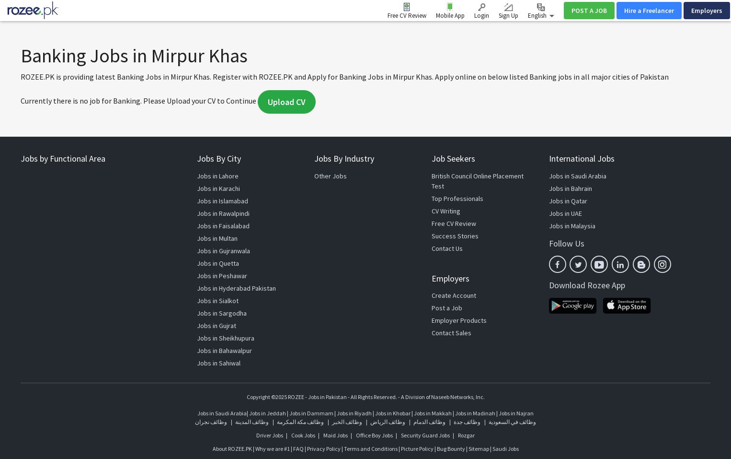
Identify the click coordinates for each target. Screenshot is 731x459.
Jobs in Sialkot (218, 300)
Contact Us (447, 248)
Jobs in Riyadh (354, 413)
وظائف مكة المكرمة (300, 421)
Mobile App (450, 16)
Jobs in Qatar (568, 201)
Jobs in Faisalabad (223, 226)
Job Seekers (453, 158)
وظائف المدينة (252, 421)
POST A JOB (589, 10)
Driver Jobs (269, 435)
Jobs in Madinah (475, 413)
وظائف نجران (211, 421)
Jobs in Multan (217, 238)
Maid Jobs (335, 435)
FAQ (298, 448)
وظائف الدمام (429, 421)
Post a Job (447, 308)
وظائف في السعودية (512, 421)
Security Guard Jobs (425, 435)
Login (481, 11)
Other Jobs (330, 176)
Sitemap (478, 448)
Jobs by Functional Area (63, 158)
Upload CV (287, 101)
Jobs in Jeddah (267, 413)
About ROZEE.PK (232, 448)
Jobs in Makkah (433, 413)
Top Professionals (457, 198)
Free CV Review (407, 16)
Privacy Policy (324, 448)
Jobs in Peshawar (222, 275)
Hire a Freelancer (649, 10)
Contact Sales (451, 333)
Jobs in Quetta (218, 263)
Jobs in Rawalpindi (223, 213)
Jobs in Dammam (311, 413)
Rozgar (466, 435)
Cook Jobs (303, 435)
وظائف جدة (467, 421)
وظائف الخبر (347, 421)
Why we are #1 (272, 448)
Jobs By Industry (344, 158)
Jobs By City (219, 158)
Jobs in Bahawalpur (224, 350)
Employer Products (459, 320)
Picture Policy (417, 448)
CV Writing (446, 211)
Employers (706, 10)
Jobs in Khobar (393, 413)
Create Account (454, 295)
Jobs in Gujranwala (223, 251)
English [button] (541, 11)
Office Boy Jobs (374, 435)
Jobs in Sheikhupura (225, 338)
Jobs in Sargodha (222, 313)
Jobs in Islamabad (222, 201)
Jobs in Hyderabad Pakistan (236, 288)
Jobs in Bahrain (570, 188)
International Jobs (582, 158)
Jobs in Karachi (218, 188)
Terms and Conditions (371, 448)
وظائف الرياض (387, 421)
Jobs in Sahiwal (218, 363)
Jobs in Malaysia (572, 226)
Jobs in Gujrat (216, 325)
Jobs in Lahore (218, 176)
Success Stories (455, 236)
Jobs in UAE (565, 213)
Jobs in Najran (516, 413)
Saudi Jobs (505, 448)
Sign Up (508, 11)
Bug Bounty (451, 448)
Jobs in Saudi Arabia (577, 176)
